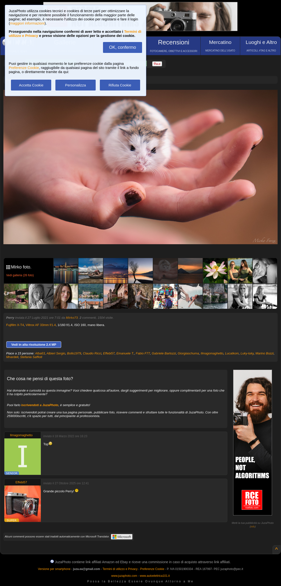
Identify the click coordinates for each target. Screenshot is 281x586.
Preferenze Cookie (24, 68)
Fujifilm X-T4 (15, 325)
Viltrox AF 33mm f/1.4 (41, 325)
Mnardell (12, 357)
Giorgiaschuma (188, 353)
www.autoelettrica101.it (155, 576)
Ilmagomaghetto (212, 353)
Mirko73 (72, 317)
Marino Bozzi (264, 353)
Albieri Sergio (56, 353)
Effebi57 (109, 353)
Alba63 (40, 353)
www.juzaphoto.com (124, 576)
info (253, 526)
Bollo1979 (74, 353)
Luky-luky (247, 353)
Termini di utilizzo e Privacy (119, 569)
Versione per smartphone (54, 569)
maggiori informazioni (27, 23)
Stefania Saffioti (31, 357)
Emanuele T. (125, 353)
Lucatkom (232, 353)
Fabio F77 (143, 353)
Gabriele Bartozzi (164, 353)
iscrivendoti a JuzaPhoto (39, 405)
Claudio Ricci (92, 353)
